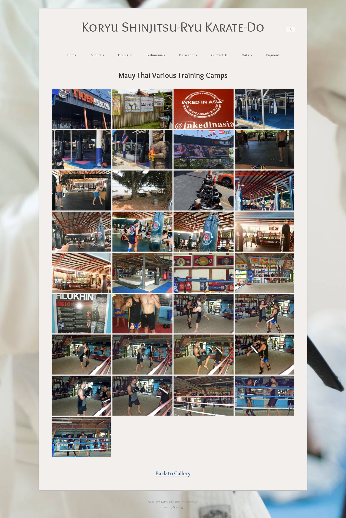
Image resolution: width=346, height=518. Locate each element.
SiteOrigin (179, 507)
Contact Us (219, 55)
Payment (272, 55)
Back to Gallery (173, 473)
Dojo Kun (125, 55)
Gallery (247, 55)
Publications (188, 55)
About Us (97, 55)
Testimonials (156, 55)
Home (71, 55)
